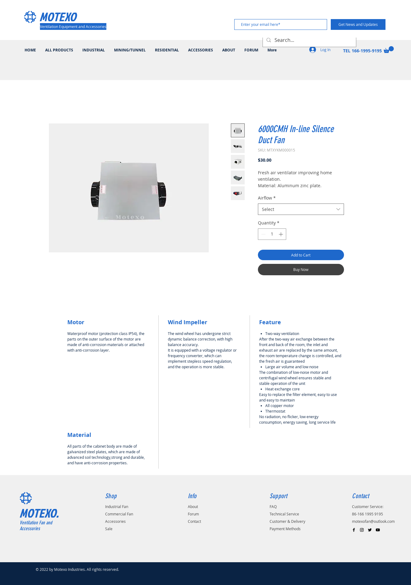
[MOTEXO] (66, 16)
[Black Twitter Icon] (369, 529)
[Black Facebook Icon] (353, 529)
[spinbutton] (272, 234)
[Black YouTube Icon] (377, 529)
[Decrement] (263, 234)
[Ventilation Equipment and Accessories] (73, 26)
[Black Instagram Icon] (361, 529)
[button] (389, 49)
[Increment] (281, 234)
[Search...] (309, 40)
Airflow (267, 198)
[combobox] (301, 209)
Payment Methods (285, 528)
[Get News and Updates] (358, 24)
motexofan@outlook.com (373, 521)
